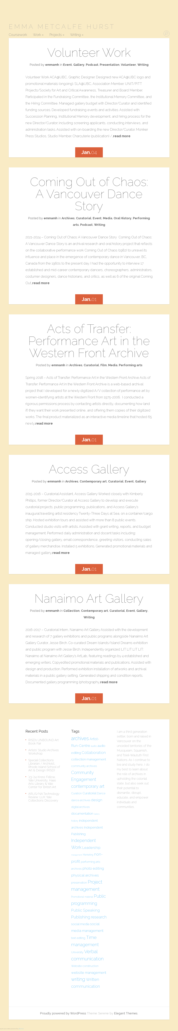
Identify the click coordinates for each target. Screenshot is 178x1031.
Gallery (78, 64)
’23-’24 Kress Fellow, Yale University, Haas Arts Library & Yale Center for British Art (42, 782)
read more (121, 136)
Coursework (18, 35)
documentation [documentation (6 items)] (82, 813)
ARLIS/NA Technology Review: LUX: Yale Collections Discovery (43, 797)
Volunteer (128, 64)
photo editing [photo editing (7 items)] (93, 868)
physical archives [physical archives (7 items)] (85, 875)
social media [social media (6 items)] (80, 924)
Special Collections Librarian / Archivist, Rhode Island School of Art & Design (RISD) (44, 765)
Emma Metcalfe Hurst (62, 26)
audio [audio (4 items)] (94, 746)
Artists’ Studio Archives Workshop (43, 751)
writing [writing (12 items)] (78, 979)
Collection (71, 610)
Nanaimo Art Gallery (89, 598)
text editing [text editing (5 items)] (78, 938)
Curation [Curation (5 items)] (76, 793)
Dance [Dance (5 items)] (101, 793)
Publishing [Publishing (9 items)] (80, 917)
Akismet (21, 1028)
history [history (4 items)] (74, 820)
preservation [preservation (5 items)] (79, 882)
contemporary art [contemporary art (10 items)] (87, 786)
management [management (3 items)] (76, 855)
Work (38, 35)
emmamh (52, 64)
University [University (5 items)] (77, 952)
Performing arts (130, 365)
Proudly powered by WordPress (63, 1013)
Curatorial (83, 218)
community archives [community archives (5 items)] (84, 766)
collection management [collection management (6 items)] (88, 759)
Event (67, 64)
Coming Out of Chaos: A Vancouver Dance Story (89, 194)
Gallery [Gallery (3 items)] (97, 814)
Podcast (92, 64)
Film (103, 365)
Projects (56, 35)
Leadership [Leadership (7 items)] (91, 847)
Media (107, 218)
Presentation (109, 64)
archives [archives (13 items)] (80, 738)
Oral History (122, 218)
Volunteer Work (89, 52)
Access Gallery (89, 469)
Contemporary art (93, 481)
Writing (76, 35)
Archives (68, 218)
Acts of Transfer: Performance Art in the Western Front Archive (89, 341)
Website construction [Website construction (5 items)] (84, 966)
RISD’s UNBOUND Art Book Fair (43, 741)
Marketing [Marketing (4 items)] (88, 854)
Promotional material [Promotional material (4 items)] (82, 896)
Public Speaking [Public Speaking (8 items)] (85, 910)
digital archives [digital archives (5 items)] (80, 807)
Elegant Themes (125, 1013)
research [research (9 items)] (99, 917)
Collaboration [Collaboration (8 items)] (94, 752)
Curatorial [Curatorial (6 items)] (89, 793)
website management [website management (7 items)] (88, 972)
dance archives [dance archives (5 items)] (80, 800)
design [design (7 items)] (96, 800)
